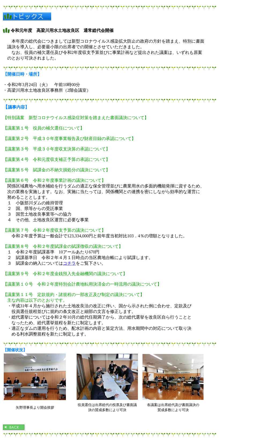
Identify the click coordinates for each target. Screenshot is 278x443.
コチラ (69, 263)
